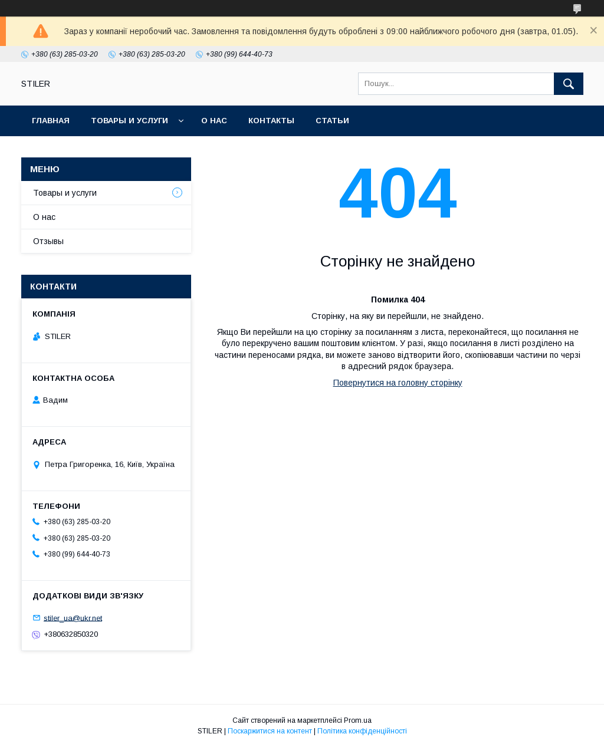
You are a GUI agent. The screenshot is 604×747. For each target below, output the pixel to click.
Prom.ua (358, 720)
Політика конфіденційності (362, 731)
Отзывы (48, 241)
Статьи (332, 120)
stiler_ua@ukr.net (73, 617)
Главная (51, 120)
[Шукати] (568, 84)
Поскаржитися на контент (270, 731)
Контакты (271, 120)
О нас (214, 120)
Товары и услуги (129, 120)
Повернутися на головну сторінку (397, 382)
